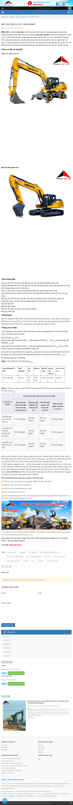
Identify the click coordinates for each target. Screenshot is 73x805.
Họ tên (3, 593)
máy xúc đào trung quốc (13, 561)
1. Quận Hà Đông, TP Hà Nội (50, 793)
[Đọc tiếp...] (31, 717)
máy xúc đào (47, 556)
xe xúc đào (40, 561)
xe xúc (33, 561)
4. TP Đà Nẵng (29, 796)
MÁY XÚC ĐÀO (33, 552)
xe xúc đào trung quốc (52, 561)
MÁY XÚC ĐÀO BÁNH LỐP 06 (15, 556)
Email (40, 593)
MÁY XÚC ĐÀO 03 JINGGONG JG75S (50, 552)
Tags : (3, 552)
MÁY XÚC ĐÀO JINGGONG (33, 556)
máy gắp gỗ (22, 552)
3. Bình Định (20, 796)
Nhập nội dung (6, 603)
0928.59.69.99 (15, 669)
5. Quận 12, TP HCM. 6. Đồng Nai (45, 796)
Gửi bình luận (8, 625)
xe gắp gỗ (25, 561)
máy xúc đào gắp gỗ (59, 556)
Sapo (49, 803)
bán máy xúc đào (11, 552)
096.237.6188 (11, 680)
